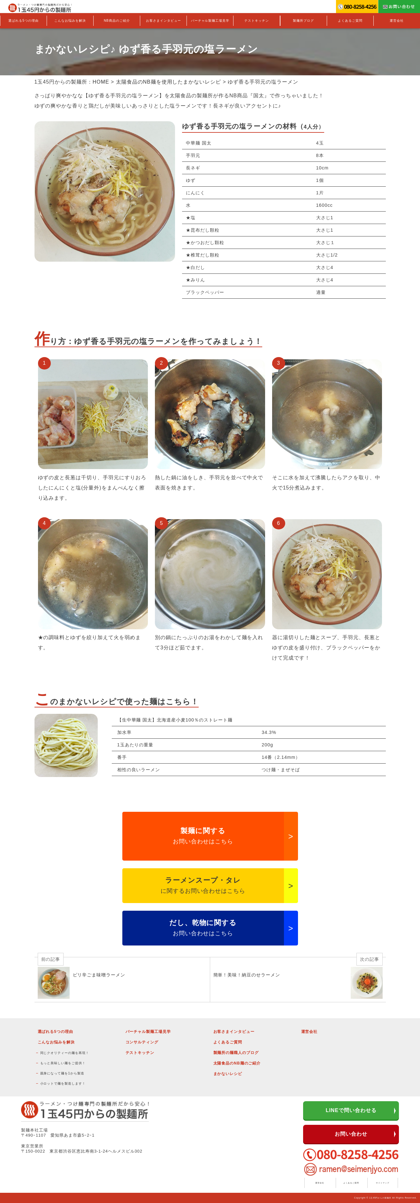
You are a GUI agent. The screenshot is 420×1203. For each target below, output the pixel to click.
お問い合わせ (351, 1134)
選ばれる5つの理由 (23, 20)
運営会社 (397, 20)
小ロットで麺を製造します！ (63, 1083)
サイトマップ (382, 1183)
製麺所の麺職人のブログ (236, 1052)
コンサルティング (142, 1042)
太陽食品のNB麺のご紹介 (237, 1063)
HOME (101, 82)
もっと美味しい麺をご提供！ (63, 1063)
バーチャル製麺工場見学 (210, 20)
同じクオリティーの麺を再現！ (64, 1053)
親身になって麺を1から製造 (62, 1073)
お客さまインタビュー (163, 20)
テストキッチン (256, 20)
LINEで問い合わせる (351, 1110)
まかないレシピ (227, 1074)
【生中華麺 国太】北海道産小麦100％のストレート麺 (175, 719)
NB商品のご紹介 (117, 20)
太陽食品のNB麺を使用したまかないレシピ (168, 82)
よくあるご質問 (350, 20)
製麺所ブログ (303, 20)
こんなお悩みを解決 (70, 20)
